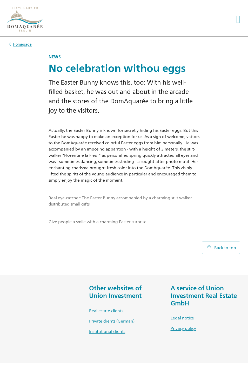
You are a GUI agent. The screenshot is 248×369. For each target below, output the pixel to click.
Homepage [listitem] (22, 44)
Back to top (221, 248)
